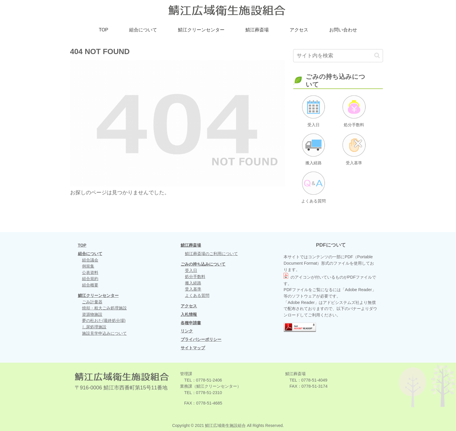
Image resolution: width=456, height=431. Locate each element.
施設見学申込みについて (104, 333)
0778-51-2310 (209, 392)
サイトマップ (193, 347)
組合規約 (90, 278)
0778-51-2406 (209, 380)
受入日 (191, 270)
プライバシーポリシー (201, 339)
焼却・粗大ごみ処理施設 (104, 308)
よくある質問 (197, 295)
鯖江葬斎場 (191, 245)
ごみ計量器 (92, 302)
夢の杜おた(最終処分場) (104, 320)
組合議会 (90, 260)
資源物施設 (92, 314)
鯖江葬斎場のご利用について (211, 253)
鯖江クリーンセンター (98, 295)
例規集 (88, 266)
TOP (82, 245)
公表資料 (90, 272)
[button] (377, 55)
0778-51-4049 (314, 380)
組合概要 (90, 285)
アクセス (189, 306)
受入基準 (193, 289)
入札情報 (189, 314)
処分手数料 (195, 276)
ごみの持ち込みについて (203, 264)
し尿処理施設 (94, 327)
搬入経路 (193, 283)
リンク (187, 331)
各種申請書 (191, 322)
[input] (338, 55)
